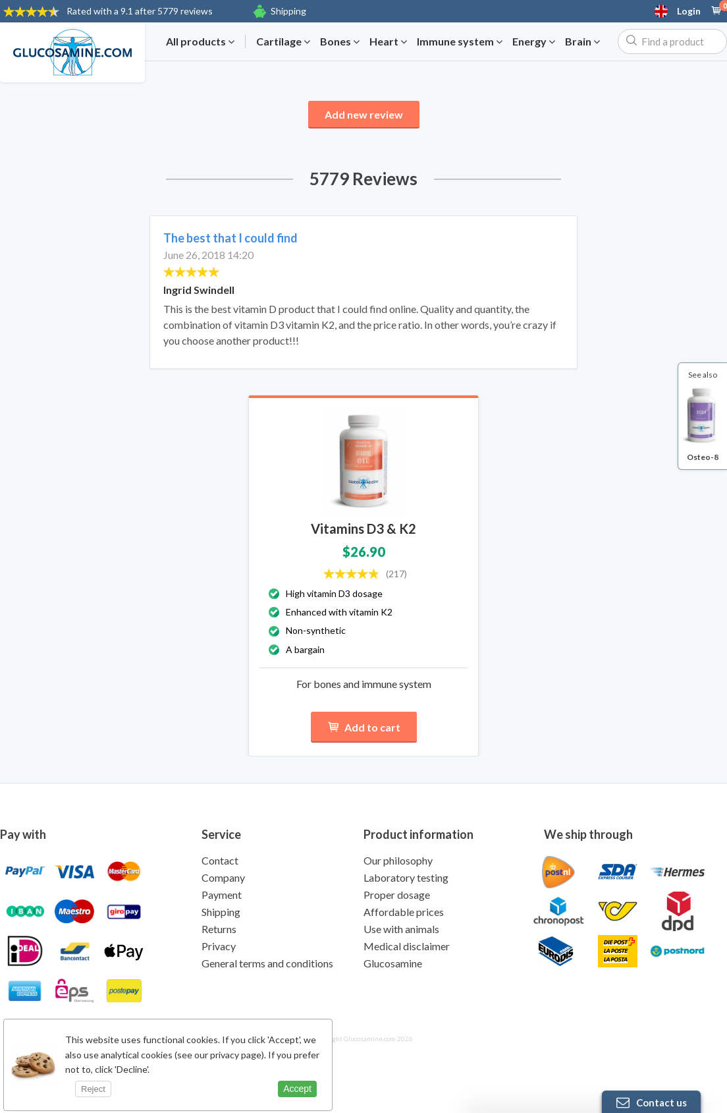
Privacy (219, 946)
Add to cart (363, 727)
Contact (220, 860)
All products (200, 41)
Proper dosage (397, 894)
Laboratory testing (406, 877)
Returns (219, 929)
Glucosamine (393, 963)
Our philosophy (398, 860)
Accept (297, 1088)
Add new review (364, 114)
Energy (533, 41)
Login (689, 11)
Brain (582, 41)
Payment (222, 894)
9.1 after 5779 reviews (140, 10)
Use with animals (401, 929)
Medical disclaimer (407, 946)
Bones (340, 41)
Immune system (459, 41)
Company (223, 877)
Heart (388, 41)
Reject (93, 1089)
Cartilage (283, 41)
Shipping (288, 10)
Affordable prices (404, 911)
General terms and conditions (267, 963)
